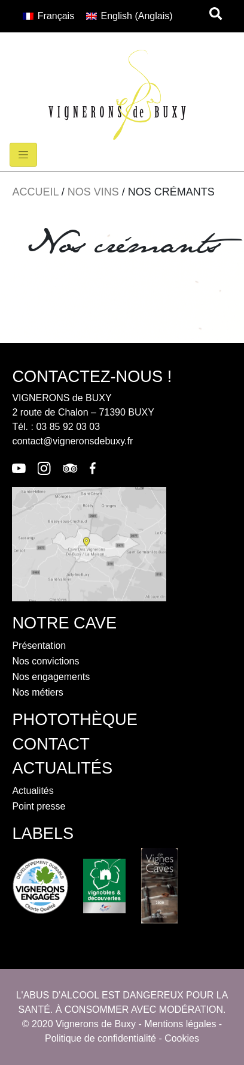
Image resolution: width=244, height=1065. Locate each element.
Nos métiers (37, 692)
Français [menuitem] (56, 16)
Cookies (181, 1038)
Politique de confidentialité (100, 1038)
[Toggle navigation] (23, 155)
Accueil (35, 192)
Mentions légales (180, 1024)
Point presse (38, 806)
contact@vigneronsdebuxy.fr (72, 441)
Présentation (39, 645)
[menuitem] (48, 16)
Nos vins (93, 192)
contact (50, 744)
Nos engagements (51, 677)
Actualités (32, 791)
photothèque (74, 719)
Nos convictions (45, 661)
